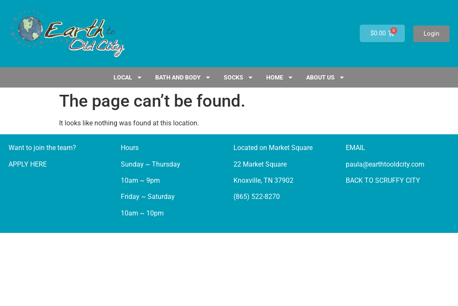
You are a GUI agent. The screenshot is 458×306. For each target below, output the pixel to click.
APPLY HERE (28, 164)
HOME (279, 77)
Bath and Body (183, 77)
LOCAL (128, 77)
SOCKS (238, 77)
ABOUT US (325, 77)
